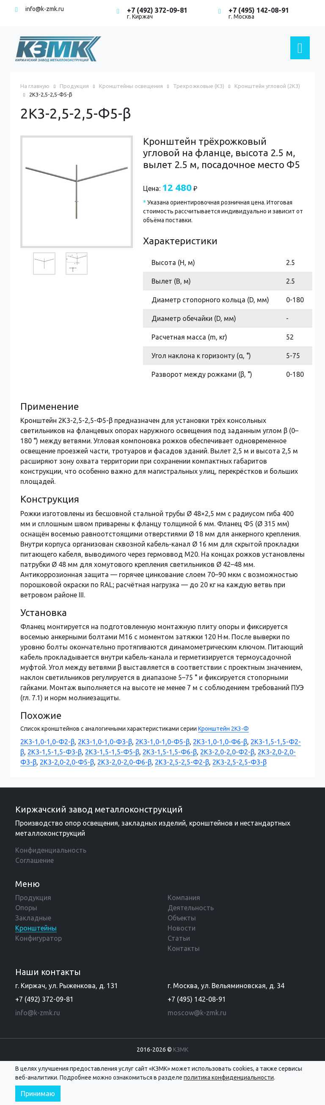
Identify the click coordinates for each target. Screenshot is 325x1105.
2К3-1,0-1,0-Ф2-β (47, 742)
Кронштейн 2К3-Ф (223, 728)
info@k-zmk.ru (44, 9)
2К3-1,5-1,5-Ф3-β (55, 752)
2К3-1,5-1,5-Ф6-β (170, 752)
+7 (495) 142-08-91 (259, 10)
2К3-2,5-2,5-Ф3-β (239, 762)
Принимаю (38, 1093)
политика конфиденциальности (229, 1077)
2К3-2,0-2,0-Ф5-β (67, 762)
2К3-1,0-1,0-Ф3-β (105, 742)
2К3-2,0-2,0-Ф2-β (227, 752)
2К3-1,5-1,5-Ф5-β (112, 752)
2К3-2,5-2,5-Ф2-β (182, 762)
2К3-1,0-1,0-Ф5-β (162, 742)
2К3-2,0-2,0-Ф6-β (124, 762)
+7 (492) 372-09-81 (157, 10)
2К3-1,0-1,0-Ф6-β (220, 742)
